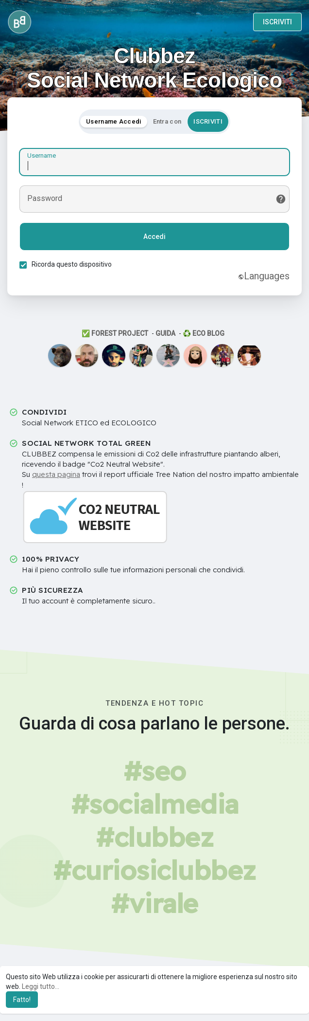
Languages (264, 276)
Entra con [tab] (167, 121)
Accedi (154, 236)
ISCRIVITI (277, 22)
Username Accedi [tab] (113, 121)
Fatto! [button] (22, 999)
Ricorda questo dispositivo (72, 264)
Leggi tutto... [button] (40, 986)
